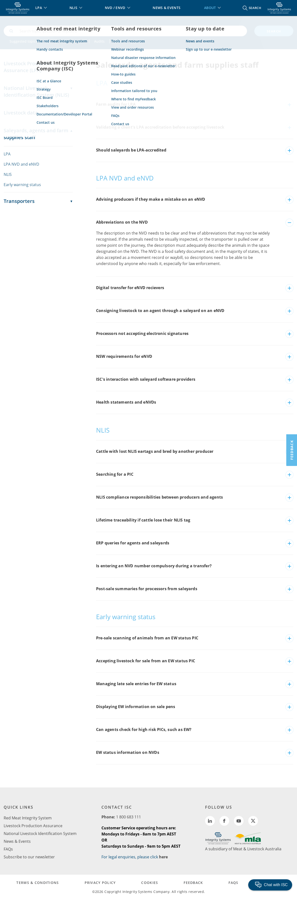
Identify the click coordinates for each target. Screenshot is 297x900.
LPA (64, 41)
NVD (47, 41)
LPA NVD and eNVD (21, 164)
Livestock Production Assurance (33, 825)
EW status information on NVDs (127, 752)
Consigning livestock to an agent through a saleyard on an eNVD (160, 310)
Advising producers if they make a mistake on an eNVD (150, 199)
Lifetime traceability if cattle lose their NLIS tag (143, 520)
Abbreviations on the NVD (122, 222)
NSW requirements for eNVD (124, 356)
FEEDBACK (193, 882)
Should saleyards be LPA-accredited (131, 150)
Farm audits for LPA (116, 104)
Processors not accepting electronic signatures (142, 333)
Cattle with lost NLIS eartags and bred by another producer (155, 451)
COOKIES (149, 882)
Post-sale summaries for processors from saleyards (146, 588)
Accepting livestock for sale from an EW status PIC (145, 660)
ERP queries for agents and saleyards (132, 543)
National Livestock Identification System (40, 833)
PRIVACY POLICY (100, 882)
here (163, 857)
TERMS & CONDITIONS (37, 882)
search (274, 31)
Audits (99, 41)
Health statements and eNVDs (126, 402)
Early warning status (22, 184)
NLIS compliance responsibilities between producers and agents (159, 497)
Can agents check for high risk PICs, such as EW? (144, 729)
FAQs (8, 849)
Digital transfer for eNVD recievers (130, 287)
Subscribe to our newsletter (29, 857)
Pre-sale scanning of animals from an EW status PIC (147, 638)
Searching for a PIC (114, 474)
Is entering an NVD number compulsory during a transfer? (154, 565)
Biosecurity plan (128, 41)
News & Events (17, 841)
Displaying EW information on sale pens (135, 706)
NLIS (80, 41)
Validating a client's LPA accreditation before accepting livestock (160, 127)
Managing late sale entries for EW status (136, 683)
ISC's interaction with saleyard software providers (145, 379)
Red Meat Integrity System (28, 818)
